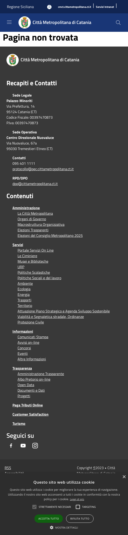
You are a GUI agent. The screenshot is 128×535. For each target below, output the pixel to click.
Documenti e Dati (31, 390)
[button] (55, 506)
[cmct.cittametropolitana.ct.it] (74, 7)
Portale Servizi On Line (36, 250)
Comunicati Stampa (33, 337)
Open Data (26, 385)
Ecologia (24, 289)
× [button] (124, 477)
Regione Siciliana (20, 6)
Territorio (25, 305)
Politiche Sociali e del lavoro (39, 278)
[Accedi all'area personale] (49, 7)
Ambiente (25, 283)
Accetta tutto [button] (48, 518)
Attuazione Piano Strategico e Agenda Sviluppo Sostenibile (64, 311)
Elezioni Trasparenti (33, 230)
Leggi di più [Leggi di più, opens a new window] (77, 499)
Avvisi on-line (28, 342)
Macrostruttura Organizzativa (41, 224)
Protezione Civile (31, 322)
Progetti (24, 396)
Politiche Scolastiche (34, 272)
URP (21, 267)
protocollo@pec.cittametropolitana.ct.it (43, 169)
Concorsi (24, 348)
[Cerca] (118, 22)
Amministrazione (26, 208)
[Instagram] (35, 445)
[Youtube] (23, 445)
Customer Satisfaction (30, 414)
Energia (24, 294)
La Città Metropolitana (35, 213)
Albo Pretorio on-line (34, 379)
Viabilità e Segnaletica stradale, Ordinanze (51, 317)
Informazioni (22, 331)
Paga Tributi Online (27, 405)
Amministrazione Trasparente (41, 374)
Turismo (18, 423)
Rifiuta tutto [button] (79, 518)
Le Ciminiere (27, 256)
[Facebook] (11, 445)
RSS (8, 467)
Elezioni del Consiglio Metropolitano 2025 (50, 235)
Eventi (23, 353)
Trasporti (24, 300)
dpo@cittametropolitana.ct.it (35, 183)
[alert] (64, 504)
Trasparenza (22, 368)
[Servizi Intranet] (105, 7)
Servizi (17, 244)
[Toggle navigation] (9, 22)
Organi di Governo (32, 219)
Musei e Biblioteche (33, 261)
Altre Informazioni (32, 359)
